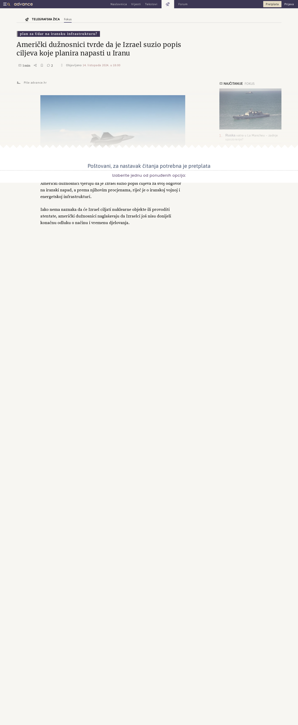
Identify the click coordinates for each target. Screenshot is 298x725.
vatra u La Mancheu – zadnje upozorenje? (251, 137)
